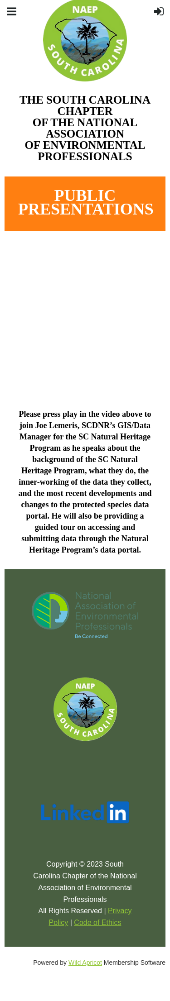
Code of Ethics (97, 922)
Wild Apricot (85, 962)
